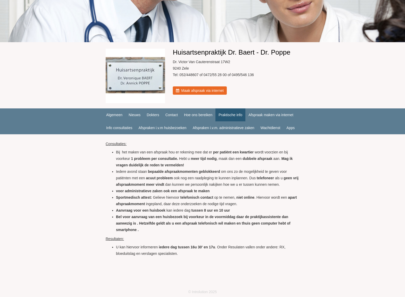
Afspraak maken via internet (270, 115)
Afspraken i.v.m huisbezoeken (162, 128)
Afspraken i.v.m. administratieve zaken (223, 128)
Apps (290, 128)
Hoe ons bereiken (198, 115)
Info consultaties (119, 128)
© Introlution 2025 (202, 292)
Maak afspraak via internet (200, 90)
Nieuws (135, 115)
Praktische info (230, 115)
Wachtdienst (271, 128)
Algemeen (114, 115)
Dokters (153, 115)
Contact (171, 115)
